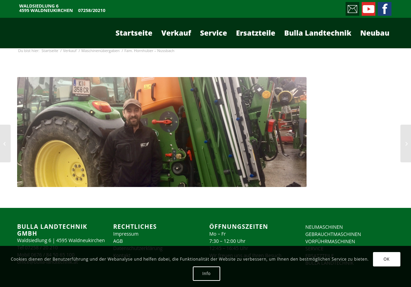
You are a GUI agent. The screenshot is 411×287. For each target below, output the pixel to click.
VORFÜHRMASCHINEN (330, 241)
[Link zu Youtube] (368, 7)
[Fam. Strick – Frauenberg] (5, 143)
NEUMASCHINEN (324, 227)
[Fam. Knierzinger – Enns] (405, 143)
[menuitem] (134, 32)
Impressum (126, 233)
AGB (118, 241)
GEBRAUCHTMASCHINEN (333, 234)
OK (387, 259)
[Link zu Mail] (352, 7)
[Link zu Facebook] (384, 7)
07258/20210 (91, 10)
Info (206, 273)
